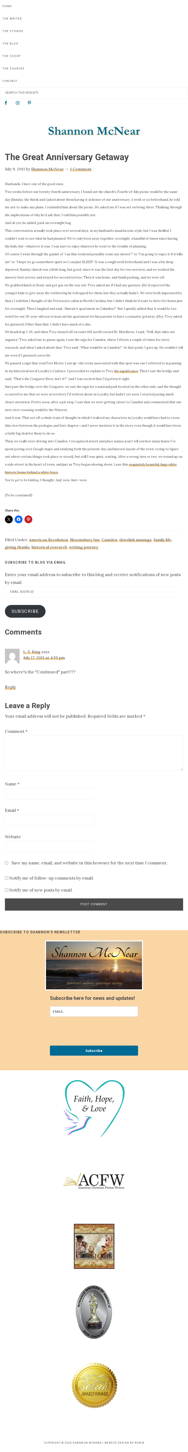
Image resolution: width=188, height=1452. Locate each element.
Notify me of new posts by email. (41, 890)
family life (162, 539)
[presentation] (87, 1031)
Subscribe (25, 611)
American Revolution (48, 539)
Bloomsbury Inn (85, 539)
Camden (109, 539)
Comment (16, 731)
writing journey (83, 547)
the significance (126, 371)
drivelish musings (135, 539)
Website (13, 836)
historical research (49, 547)
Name (12, 784)
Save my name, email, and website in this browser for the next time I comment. (89, 863)
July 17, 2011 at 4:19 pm (44, 657)
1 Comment (81, 169)
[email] (94, 1011)
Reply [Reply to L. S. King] (10, 687)
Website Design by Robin (124, 1442)
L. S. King (31, 651)
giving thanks (17, 547)
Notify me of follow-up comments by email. (51, 878)
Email (12, 810)
